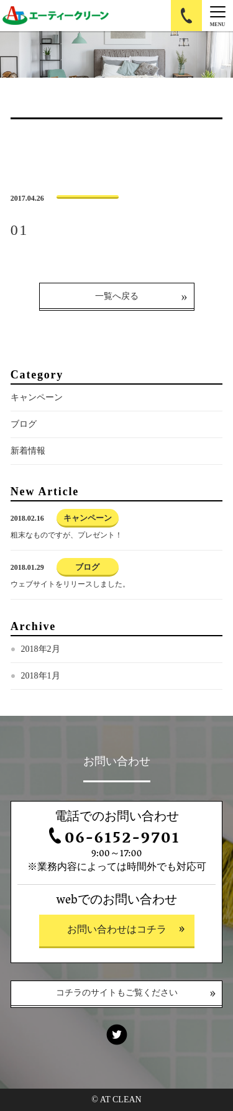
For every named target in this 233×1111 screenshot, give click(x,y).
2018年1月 (40, 675)
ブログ (24, 424)
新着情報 (28, 450)
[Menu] (217, 15)
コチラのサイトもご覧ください (117, 993)
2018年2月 (40, 649)
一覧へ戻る (117, 296)
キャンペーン (37, 397)
